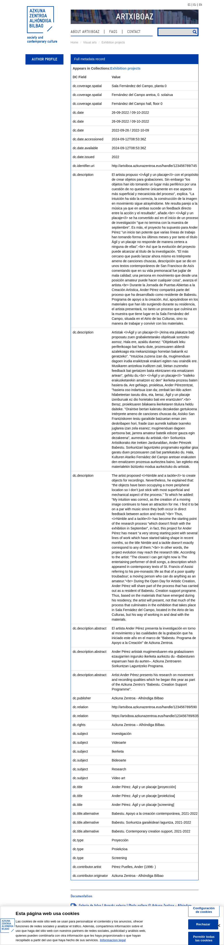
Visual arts (90, 42)
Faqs (113, 32)
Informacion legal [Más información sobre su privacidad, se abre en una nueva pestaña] (113, 940)
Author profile (44, 59)
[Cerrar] (218, 925)
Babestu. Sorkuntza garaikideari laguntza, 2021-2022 (151, 822)
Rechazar (203, 924)
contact (133, 32)
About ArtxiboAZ (85, 32)
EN (200, 4)
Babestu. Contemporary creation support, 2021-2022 (151, 831)
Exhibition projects (113, 42)
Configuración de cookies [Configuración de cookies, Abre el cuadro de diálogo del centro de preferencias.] (204, 910)
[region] (112, 925)
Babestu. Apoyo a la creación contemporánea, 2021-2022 (155, 813)
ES (189, 4)
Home (74, 42)
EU (194, 4)
